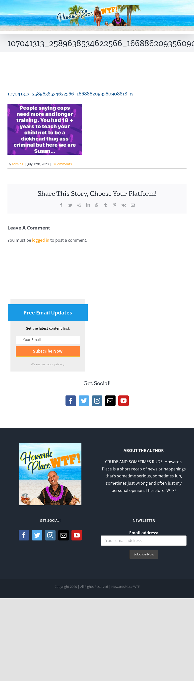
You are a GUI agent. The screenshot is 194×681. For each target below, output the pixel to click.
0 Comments (62, 164)
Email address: (144, 538)
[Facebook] (70, 400)
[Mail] (110, 400)
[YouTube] (123, 400)
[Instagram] (97, 400)
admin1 (17, 164)
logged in (40, 240)
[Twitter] (84, 400)
